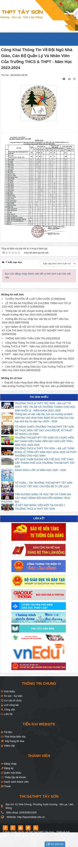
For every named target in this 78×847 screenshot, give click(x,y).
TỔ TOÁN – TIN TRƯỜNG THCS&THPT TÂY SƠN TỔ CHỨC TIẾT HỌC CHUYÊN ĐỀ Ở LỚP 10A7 (44, 484)
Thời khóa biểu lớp (13, 736)
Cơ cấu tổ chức (11, 700)
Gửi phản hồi (55, 844)
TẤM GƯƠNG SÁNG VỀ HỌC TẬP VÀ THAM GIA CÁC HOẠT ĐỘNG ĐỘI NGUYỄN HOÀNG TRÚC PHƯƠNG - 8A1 (36, 498)
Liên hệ (7, 714)
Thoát (6, 786)
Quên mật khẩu (11, 772)
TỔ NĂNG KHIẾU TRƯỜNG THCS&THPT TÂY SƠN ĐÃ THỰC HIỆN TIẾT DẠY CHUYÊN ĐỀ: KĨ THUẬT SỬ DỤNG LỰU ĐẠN (44, 430)
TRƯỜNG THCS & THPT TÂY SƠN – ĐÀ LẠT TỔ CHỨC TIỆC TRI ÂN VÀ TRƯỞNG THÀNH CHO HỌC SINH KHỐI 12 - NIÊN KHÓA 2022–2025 (45, 407)
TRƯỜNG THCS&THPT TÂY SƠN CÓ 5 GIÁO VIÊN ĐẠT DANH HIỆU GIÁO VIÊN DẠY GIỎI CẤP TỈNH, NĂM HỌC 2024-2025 (44, 441)
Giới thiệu (8, 691)
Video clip (8, 745)
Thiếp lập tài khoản (13, 777)
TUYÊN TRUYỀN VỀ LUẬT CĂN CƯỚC (27, 298)
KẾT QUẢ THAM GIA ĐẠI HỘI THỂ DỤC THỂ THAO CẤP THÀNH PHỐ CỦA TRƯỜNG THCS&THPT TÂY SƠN (45, 463)
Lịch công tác (10, 705)
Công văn (8, 709)
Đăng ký (7, 768)
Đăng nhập (9, 763)
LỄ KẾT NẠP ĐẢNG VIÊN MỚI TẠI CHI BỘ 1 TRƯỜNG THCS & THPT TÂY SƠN (40, 507)
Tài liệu (6, 732)
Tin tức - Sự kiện (11, 696)
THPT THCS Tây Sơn (15, 835)
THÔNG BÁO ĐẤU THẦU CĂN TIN (25, 338)
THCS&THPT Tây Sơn (41, 832)
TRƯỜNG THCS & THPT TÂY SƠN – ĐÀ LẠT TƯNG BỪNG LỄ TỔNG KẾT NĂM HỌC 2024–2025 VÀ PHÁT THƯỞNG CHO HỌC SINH (46, 452)
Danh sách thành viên (15, 781)
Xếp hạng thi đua (12, 741)
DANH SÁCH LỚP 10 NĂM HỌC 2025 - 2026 (40, 470)
